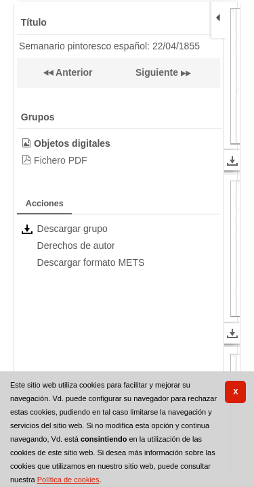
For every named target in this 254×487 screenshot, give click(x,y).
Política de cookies (68, 480)
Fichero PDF (60, 160)
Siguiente (157, 72)
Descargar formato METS (91, 262)
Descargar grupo (72, 228)
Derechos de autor (76, 245)
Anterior (73, 72)
